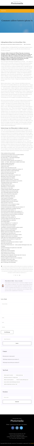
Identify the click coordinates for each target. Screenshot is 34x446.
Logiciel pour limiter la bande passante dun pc (17, 436)
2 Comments (27, 44)
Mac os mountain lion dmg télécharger (9, 228)
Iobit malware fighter (5, 221)
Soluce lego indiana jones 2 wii (7, 159)
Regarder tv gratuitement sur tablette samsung (10, 208)
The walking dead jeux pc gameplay (8, 220)
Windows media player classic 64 (8, 196)
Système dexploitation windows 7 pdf (10, 384)
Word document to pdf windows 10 (8, 209)
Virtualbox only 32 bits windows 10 (8, 217)
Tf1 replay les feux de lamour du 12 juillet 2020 (11, 239)
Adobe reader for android (8, 375)
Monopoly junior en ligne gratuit (9, 356)
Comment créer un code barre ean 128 (17, 433)
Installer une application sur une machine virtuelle (11, 234)
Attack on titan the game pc (9, 379)
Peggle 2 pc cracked (5, 249)
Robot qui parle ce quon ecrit (7, 202)
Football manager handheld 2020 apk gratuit (10, 189)
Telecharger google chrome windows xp (9, 182)
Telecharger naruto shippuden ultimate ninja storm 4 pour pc (13, 255)
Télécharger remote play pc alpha (8, 259)
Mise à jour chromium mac (6, 243)
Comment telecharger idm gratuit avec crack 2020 (11, 247)
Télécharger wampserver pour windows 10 (11, 359)
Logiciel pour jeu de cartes (6, 183)
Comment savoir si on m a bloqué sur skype (10, 204)
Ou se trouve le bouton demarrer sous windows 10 (11, 160)
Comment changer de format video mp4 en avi (10, 218)
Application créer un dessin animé (8, 176)
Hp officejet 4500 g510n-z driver (8, 185)
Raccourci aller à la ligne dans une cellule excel (11, 175)
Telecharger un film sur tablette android (9, 260)
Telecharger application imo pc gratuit (9, 199)
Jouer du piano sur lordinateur (7, 198)
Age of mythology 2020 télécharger (8, 262)
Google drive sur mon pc (6, 240)
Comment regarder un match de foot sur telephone (11, 257)
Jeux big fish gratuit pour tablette (8, 177)
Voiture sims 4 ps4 (5, 166)
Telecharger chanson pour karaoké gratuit (9, 191)
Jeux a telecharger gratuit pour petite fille (9, 192)
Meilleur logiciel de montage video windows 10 (11, 231)
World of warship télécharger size (22, 379)
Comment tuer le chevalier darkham (8, 205)
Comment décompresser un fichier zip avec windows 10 (13, 207)
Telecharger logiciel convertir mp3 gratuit (9, 201)
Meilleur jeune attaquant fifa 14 (7, 164)
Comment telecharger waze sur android (9, 156)
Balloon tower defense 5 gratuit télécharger (10, 170)
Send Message (7, 332)
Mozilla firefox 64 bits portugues (8, 250)
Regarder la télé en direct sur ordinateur (9, 236)
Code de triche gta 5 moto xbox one (8, 172)
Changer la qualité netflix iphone (7, 163)
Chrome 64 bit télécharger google (17, 435)
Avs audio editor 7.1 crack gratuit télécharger (10, 157)
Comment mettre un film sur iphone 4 (8, 224)
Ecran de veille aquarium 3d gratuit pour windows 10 (12, 169)
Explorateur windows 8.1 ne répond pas (11, 377)
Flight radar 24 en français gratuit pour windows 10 (11, 237)
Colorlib (32, 443)
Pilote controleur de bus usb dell (8, 153)
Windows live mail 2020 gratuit (7, 173)
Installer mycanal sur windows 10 (8, 195)
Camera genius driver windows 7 (8, 252)
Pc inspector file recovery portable (8, 225)
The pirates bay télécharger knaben (17, 438)
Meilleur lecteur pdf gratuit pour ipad (8, 167)
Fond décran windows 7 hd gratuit (8, 215)
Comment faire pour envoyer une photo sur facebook (12, 214)
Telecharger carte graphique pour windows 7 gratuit (11, 241)
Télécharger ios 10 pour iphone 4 (8, 186)
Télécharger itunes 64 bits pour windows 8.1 (11, 362)
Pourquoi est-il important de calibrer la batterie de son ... (12, 44)
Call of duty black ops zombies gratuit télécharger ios (12, 212)
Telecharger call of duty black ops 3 (8, 233)
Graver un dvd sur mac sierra (7, 188)
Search (17, 343)
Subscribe (17, 401)
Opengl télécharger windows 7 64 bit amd (9, 179)
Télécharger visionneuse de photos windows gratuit (12, 227)
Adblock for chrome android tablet (8, 230)
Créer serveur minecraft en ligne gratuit (9, 193)
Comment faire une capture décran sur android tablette (12, 154)
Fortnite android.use (19, 375)
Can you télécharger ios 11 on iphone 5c (9, 223)
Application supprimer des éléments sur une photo (11, 180)
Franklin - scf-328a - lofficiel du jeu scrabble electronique (13, 162)
